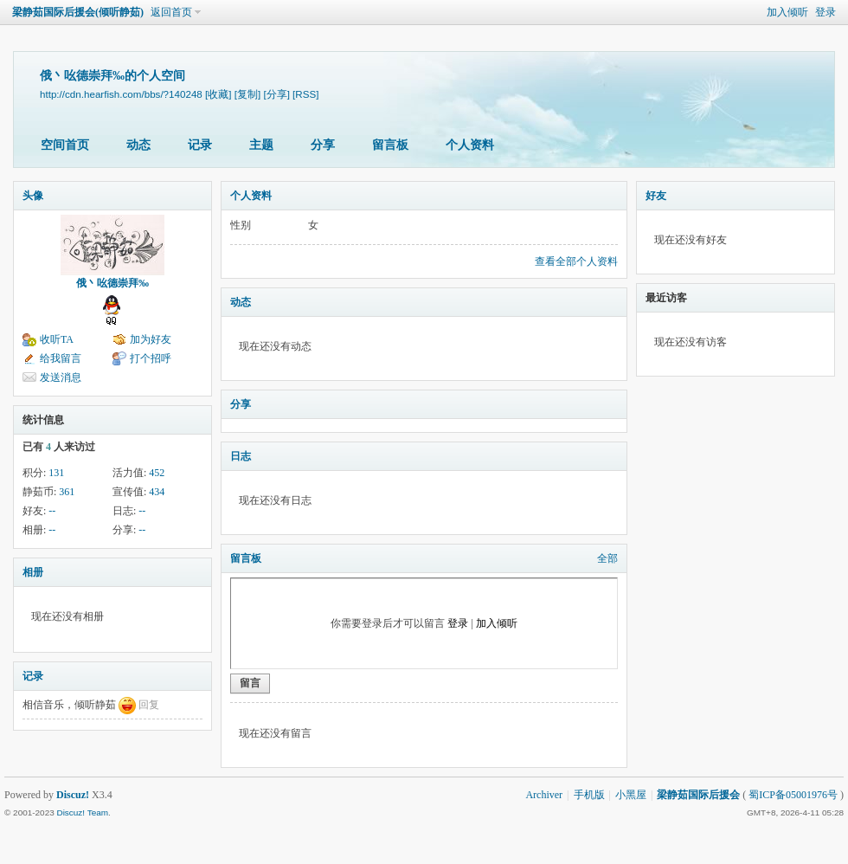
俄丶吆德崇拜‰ (112, 283)
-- (51, 511)
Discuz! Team (82, 812)
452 (156, 473)
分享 (323, 145)
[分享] (276, 94)
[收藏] (218, 94)
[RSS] (305, 94)
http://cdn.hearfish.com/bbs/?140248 (121, 94)
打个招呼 (150, 358)
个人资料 (470, 145)
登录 (825, 12)
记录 (200, 145)
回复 (148, 705)
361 (66, 492)
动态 (138, 145)
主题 (261, 145)
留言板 (390, 145)
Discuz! (72, 795)
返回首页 (171, 12)
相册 (32, 572)
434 (156, 492)
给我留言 (60, 358)
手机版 (589, 795)
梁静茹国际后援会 (698, 795)
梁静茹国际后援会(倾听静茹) (78, 12)
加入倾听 (787, 12)
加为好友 (150, 339)
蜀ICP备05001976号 (793, 795)
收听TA (57, 339)
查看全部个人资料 (576, 261)
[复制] (247, 94)
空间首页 (65, 145)
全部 (607, 558)
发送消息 (60, 377)
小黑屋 (630, 795)
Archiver (543, 795)
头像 (32, 196)
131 (56, 473)
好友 (656, 196)
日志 (240, 456)
